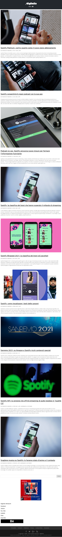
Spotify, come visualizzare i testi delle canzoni (20, 303)
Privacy (32, 528)
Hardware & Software (26, 406)
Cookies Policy (39, 528)
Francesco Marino (7, 50)
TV (19, 353)
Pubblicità (26, 528)
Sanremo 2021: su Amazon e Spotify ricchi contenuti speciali (26, 350)
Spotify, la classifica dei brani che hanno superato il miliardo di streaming (31, 205)
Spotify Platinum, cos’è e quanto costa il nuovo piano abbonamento (28, 48)
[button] (30, 6)
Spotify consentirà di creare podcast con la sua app (22, 94)
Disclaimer (46, 528)
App (20, 50)
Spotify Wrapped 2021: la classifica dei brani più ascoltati (24, 255)
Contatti (20, 528)
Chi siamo (13, 528)
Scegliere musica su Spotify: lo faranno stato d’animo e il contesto (28, 460)
